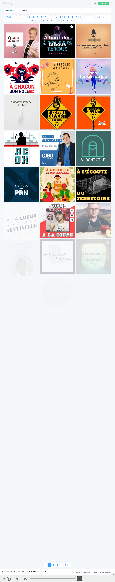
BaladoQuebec (13, 11)
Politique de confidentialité (81, 572)
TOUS (9, 17)
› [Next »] (69, 565)
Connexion (103, 3)
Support (94, 572)
